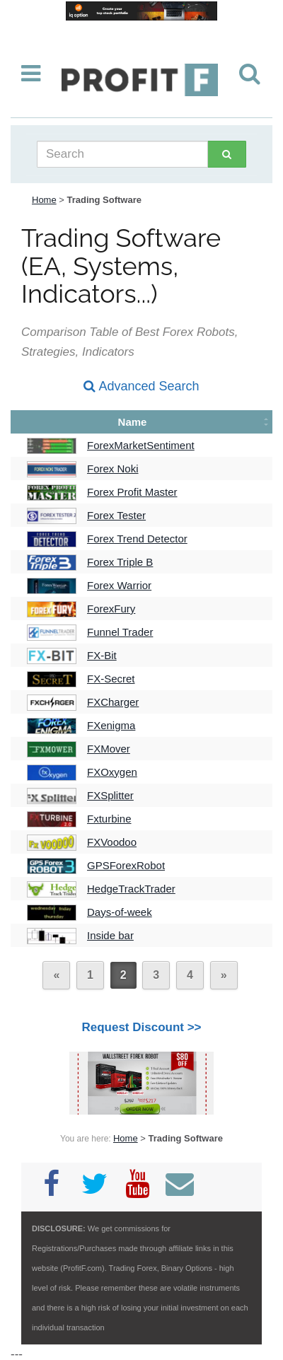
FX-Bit (102, 655)
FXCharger (113, 702)
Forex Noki (113, 469)
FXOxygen (112, 772)
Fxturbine (109, 819)
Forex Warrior (119, 585)
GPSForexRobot (126, 865)
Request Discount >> (141, 1027)
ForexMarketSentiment (141, 445)
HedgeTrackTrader (131, 889)
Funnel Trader (120, 632)
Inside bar (110, 935)
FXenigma (111, 725)
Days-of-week (119, 912)
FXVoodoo (112, 842)
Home (44, 199)
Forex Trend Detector (137, 539)
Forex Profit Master (132, 492)
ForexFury (111, 609)
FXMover (108, 749)
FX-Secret (111, 679)
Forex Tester (116, 515)
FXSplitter (110, 795)
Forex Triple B (120, 562)
